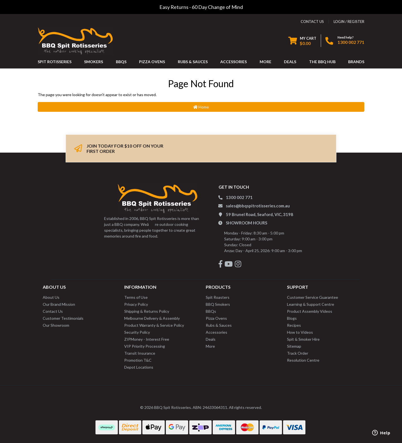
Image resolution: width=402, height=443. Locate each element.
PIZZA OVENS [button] (152, 61)
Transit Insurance (139, 353)
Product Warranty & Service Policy (154, 325)
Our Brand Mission (59, 304)
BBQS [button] (121, 61)
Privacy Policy (136, 304)
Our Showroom (56, 325)
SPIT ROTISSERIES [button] (54, 61)
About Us (51, 297)
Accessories (216, 332)
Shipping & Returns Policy (146, 311)
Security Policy (137, 332)
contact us (312, 21)
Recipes (294, 325)
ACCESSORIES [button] (233, 61)
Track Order (297, 353)
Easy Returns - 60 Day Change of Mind (201, 7)
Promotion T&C (138, 360)
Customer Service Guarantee (312, 297)
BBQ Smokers (218, 304)
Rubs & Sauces (219, 325)
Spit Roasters (217, 297)
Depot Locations (138, 367)
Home (201, 107)
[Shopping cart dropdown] (302, 40)
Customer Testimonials (63, 318)
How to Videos (300, 332)
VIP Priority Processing (144, 346)
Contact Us (53, 311)
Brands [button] (356, 61)
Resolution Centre (303, 360)
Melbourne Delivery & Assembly (152, 318)
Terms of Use (136, 297)
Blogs (292, 318)
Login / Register (349, 21)
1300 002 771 (351, 42)
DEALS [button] (290, 61)
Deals (211, 339)
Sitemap (294, 346)
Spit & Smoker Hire (303, 339)
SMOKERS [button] (93, 61)
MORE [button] (265, 61)
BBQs (211, 311)
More (210, 346)
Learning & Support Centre (310, 304)
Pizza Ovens (216, 318)
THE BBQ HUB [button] (322, 61)
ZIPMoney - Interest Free (146, 339)
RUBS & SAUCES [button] (193, 61)
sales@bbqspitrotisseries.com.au (258, 205)
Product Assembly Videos (309, 311)
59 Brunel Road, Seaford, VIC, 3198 (259, 214)
